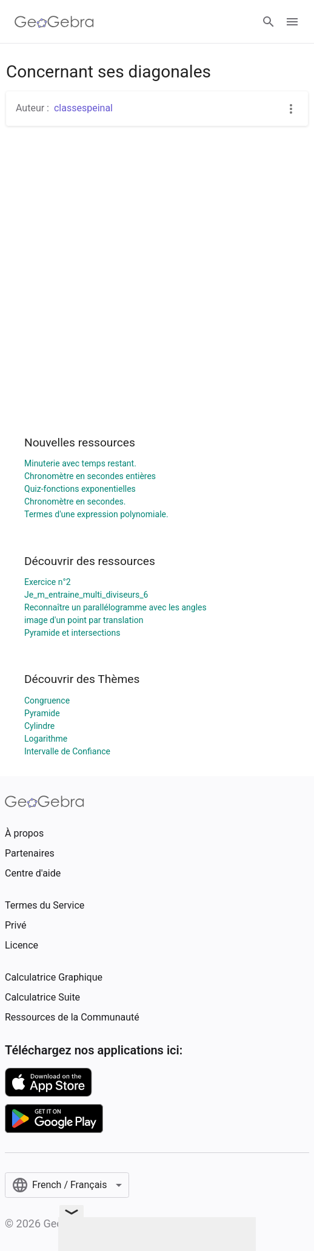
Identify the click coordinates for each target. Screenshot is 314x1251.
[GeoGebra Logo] (54, 22)
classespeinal (83, 108)
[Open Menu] (292, 22)
